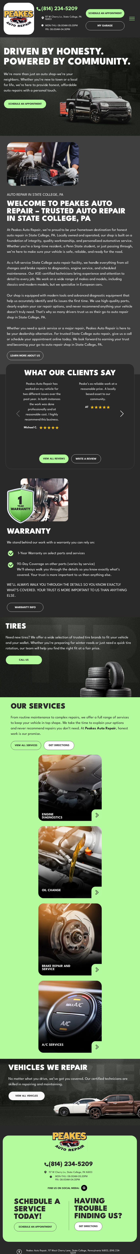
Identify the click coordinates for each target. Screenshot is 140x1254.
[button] (122, 413)
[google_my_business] (84, 1188)
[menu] (132, 18)
